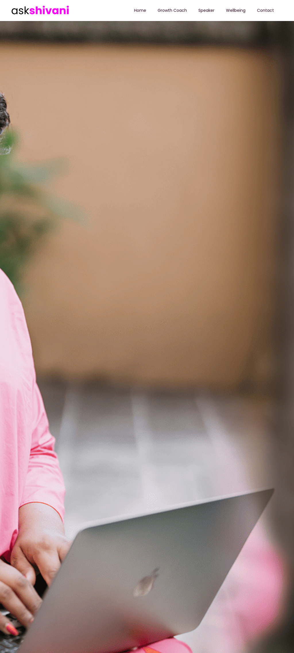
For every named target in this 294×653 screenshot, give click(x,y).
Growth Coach (172, 10)
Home (140, 10)
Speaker (206, 10)
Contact (265, 10)
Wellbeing (235, 10)
